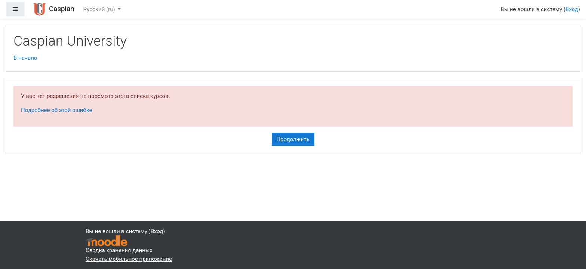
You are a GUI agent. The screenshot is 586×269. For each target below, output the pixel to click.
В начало (25, 58)
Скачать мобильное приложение (129, 259)
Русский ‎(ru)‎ (100, 9)
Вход (571, 9)
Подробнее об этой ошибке (56, 110)
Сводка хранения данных (119, 250)
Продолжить (293, 139)
